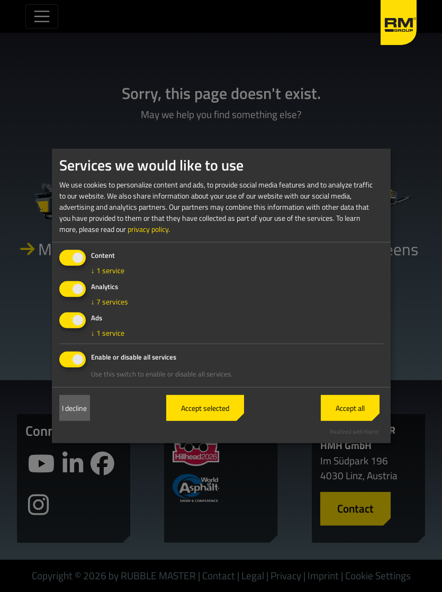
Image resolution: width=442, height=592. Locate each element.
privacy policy (148, 229)
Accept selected (205, 408)
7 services (109, 301)
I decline (74, 408)
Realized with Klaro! (354, 430)
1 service (107, 270)
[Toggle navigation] (41, 16)
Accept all (350, 408)
